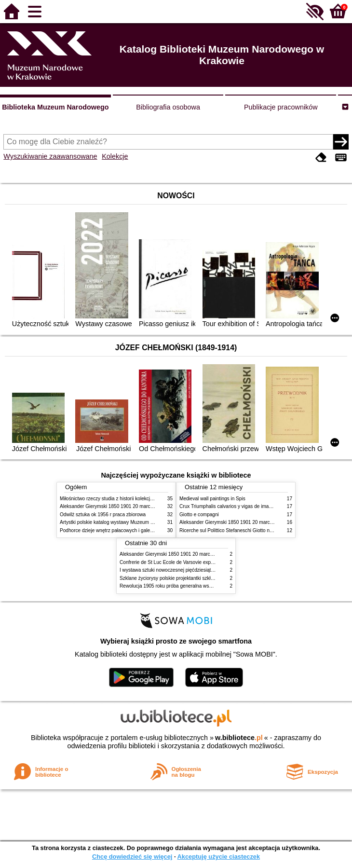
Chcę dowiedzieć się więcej (132, 856)
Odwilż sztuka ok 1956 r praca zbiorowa (103, 514)
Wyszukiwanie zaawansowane (50, 156)
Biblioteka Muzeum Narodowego (55, 107)
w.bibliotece (239, 737)
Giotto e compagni (199, 514)
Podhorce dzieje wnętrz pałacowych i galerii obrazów (117, 530)
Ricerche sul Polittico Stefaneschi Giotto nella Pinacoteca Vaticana (251, 530)
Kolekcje (115, 156)
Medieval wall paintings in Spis (212, 498)
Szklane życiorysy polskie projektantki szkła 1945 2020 (179, 578)
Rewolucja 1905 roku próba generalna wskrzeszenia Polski (183, 586)
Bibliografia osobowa (168, 107)
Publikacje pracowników (281, 107)
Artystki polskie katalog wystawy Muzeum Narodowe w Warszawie (131, 522)
